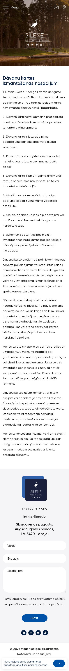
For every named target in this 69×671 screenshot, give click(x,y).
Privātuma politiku (52, 599)
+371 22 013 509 (34, 509)
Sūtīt (34, 618)
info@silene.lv (34, 517)
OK (59, 663)
